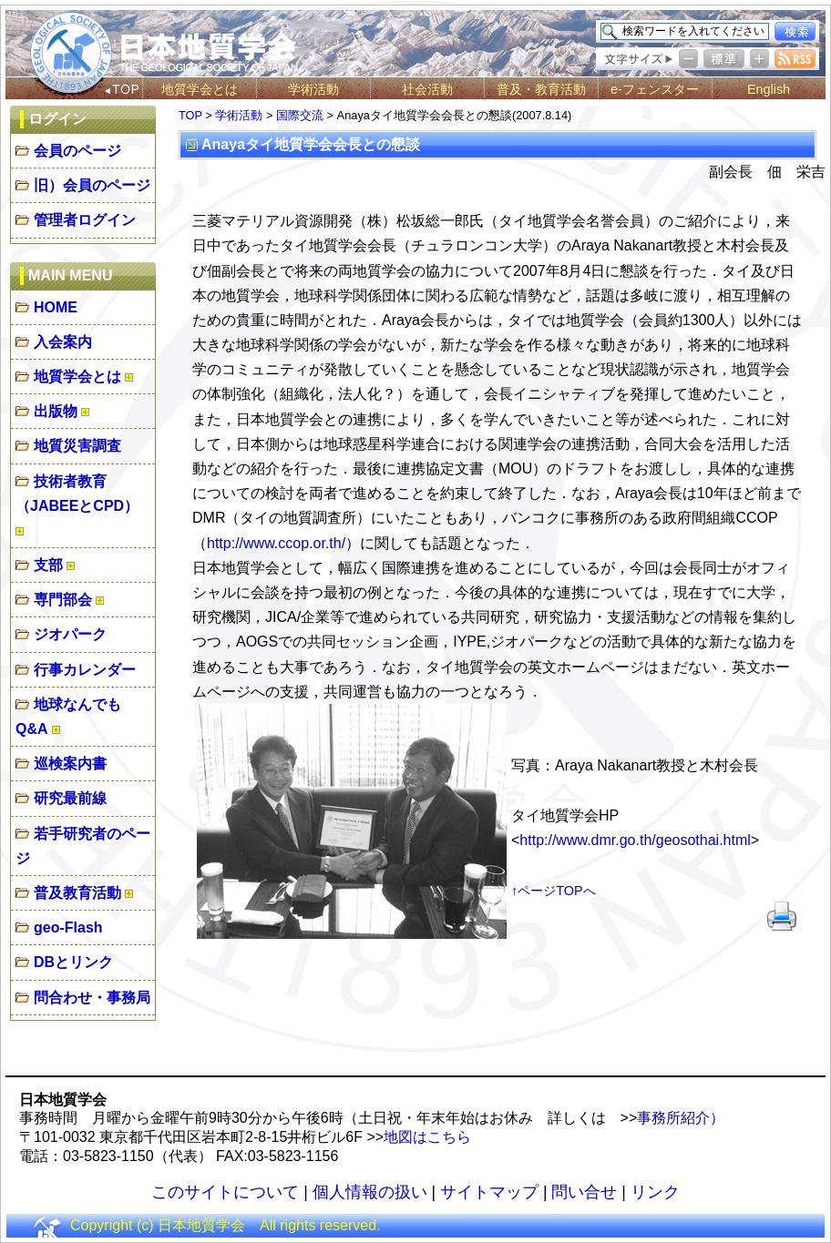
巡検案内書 (70, 763)
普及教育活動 (77, 893)
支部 (48, 565)
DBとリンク (73, 962)
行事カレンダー (85, 670)
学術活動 (313, 89)
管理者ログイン (85, 220)
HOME (55, 307)
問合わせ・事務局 (92, 997)
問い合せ (584, 1192)
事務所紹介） (680, 1118)
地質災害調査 (77, 445)
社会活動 (427, 89)
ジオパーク (70, 634)
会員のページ (77, 150)
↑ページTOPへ (553, 890)
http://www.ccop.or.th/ (276, 543)
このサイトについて (225, 1192)
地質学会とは (199, 89)
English (768, 89)
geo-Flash (68, 927)
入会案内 (63, 342)
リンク (655, 1192)
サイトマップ (489, 1192)
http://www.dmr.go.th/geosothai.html (634, 840)
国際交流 (299, 115)
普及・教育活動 (541, 89)
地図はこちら (427, 1137)
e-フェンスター (654, 89)
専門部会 (63, 599)
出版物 (55, 411)
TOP (190, 115)
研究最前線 (70, 798)
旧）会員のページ (92, 185)
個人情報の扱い (370, 1192)
